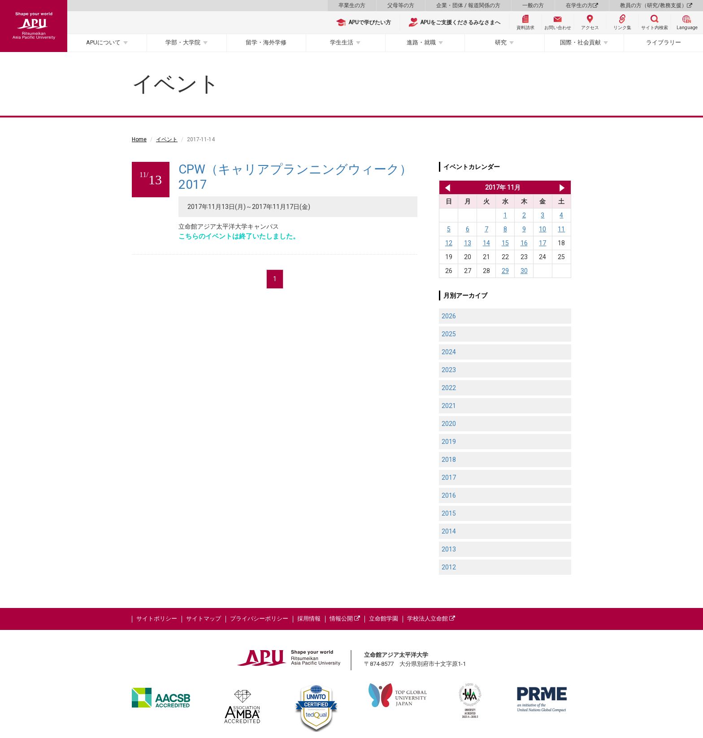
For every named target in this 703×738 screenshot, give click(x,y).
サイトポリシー (156, 618)
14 (486, 243)
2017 (449, 477)
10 (542, 229)
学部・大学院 (182, 42)
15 (505, 243)
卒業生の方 (351, 5)
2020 (449, 423)
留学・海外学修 (266, 42)
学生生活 (341, 42)
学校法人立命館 (431, 618)
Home (139, 139)
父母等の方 (400, 5)
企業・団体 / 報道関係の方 (468, 5)
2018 (449, 459)
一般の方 (533, 5)
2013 (449, 549)
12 (448, 243)
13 (467, 243)
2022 (449, 387)
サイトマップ (203, 618)
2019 (449, 441)
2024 (449, 352)
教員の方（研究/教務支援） (656, 5)
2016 (449, 495)
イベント (167, 139)
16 (524, 243)
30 (524, 270)
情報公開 (345, 618)
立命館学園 (383, 618)
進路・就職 (421, 42)
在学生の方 (582, 5)
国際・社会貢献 (580, 42)
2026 (449, 316)
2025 (449, 334)
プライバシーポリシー (259, 618)
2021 (449, 405)
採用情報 (309, 618)
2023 (449, 369)
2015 (449, 513)
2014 (449, 531)
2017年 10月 (445, 187)
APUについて (103, 42)
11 (561, 229)
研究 (501, 42)
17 (542, 243)
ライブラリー (663, 42)
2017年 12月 (562, 187)
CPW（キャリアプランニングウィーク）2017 (295, 177)
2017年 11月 (503, 187)
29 (505, 270)
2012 (449, 567)
